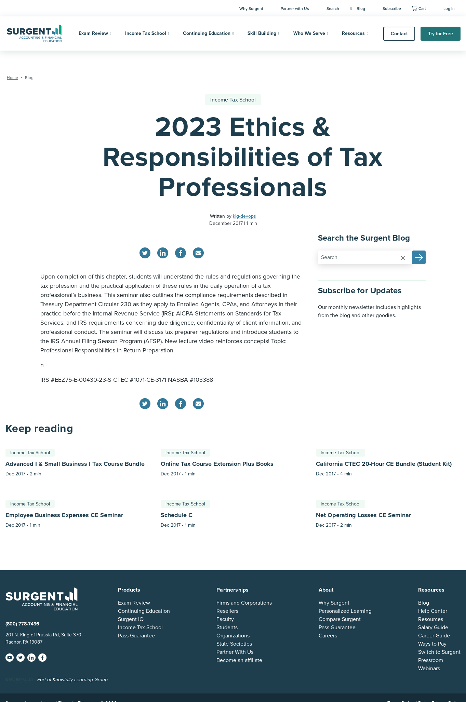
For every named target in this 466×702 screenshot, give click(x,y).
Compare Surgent (340, 619)
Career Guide (434, 635)
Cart (422, 8)
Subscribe (392, 8)
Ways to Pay (432, 643)
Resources (353, 33)
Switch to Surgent (439, 652)
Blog (357, 8)
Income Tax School (145, 33)
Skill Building (262, 33)
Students (227, 627)
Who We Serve (309, 33)
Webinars (429, 668)
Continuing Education (206, 33)
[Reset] (403, 257)
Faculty (225, 619)
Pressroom (430, 660)
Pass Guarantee (136, 635)
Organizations (233, 635)
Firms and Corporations (244, 602)
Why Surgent (251, 8)
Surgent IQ (131, 619)
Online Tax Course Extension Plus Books (217, 464)
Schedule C (176, 515)
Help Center (432, 611)
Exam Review (93, 33)
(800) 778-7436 (22, 624)
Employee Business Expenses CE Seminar (64, 515)
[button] (419, 257)
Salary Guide (433, 627)
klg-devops (244, 216)
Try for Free (440, 34)
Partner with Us (295, 8)
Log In (449, 8)
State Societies (234, 643)
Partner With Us (234, 652)
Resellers (227, 611)
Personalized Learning (345, 611)
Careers (328, 635)
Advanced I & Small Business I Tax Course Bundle (75, 464)
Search (333, 8)
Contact (399, 34)
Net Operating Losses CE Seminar (363, 515)
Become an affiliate (239, 660)
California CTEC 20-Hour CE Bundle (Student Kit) (384, 464)
